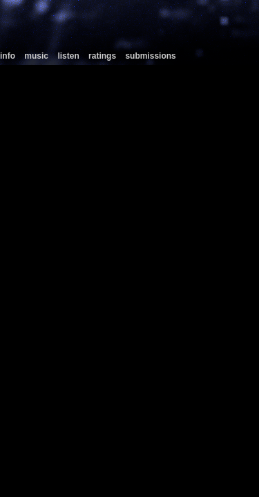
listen (68, 56)
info (7, 56)
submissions (150, 56)
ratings (102, 56)
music (36, 56)
